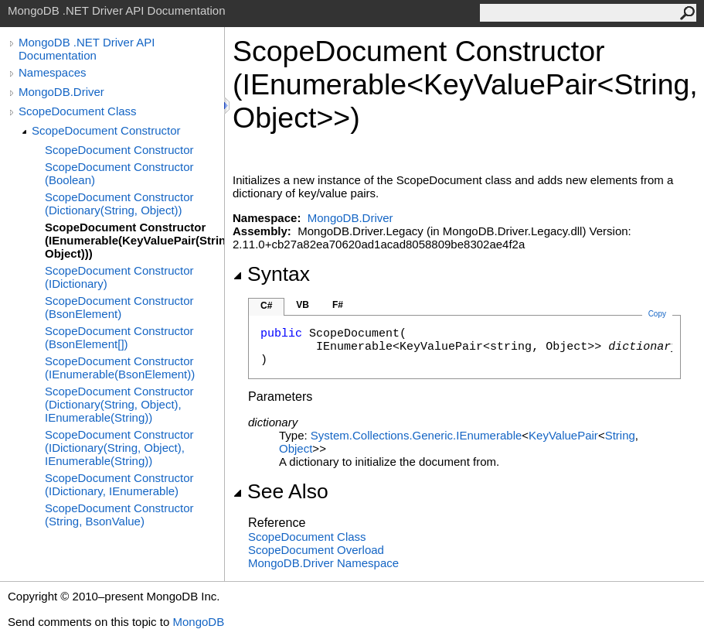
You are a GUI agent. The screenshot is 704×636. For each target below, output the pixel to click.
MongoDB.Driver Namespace (323, 562)
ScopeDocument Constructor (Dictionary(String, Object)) (119, 203)
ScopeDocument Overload (316, 549)
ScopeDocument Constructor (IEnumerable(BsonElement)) (120, 367)
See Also (280, 491)
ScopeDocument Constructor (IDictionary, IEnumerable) (119, 484)
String (620, 435)
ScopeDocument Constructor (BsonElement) (119, 307)
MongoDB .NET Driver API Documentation (87, 49)
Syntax (271, 274)
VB (302, 304)
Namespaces (53, 72)
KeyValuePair (563, 435)
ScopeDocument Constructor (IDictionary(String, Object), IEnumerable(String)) (119, 447)
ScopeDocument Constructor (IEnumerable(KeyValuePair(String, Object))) (134, 240)
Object (295, 448)
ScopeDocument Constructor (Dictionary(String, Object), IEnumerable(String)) (119, 404)
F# (337, 304)
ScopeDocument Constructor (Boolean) (119, 173)
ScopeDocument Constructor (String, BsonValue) (119, 514)
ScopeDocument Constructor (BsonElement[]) (119, 337)
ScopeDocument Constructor (106, 130)
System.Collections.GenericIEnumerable (416, 435)
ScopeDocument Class (78, 111)
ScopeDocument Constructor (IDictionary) (119, 277)
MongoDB (198, 621)
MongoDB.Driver (61, 91)
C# (266, 305)
